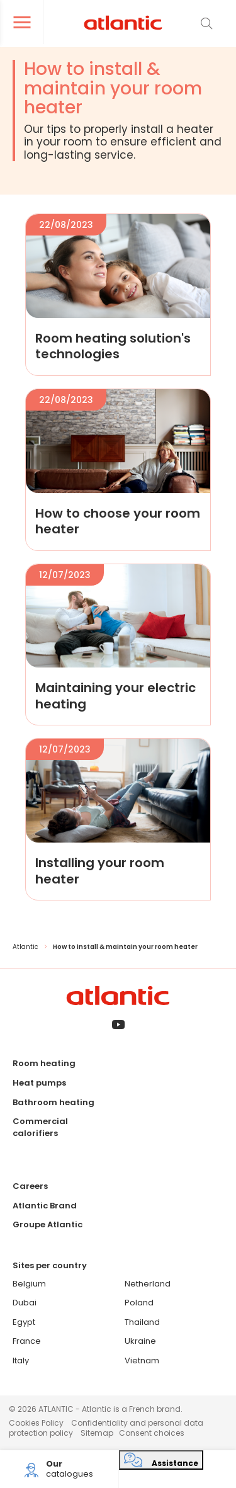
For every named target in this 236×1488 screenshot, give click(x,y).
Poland (139, 1303)
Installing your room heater (99, 870)
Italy (21, 1360)
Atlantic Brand (45, 1206)
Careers (30, 1186)
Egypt (24, 1322)
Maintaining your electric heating (115, 695)
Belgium (29, 1284)
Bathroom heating (53, 1102)
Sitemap (97, 1433)
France (27, 1341)
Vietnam (142, 1360)
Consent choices (151, 1433)
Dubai (25, 1303)
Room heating (44, 1063)
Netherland (148, 1284)
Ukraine (140, 1341)
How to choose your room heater (117, 521)
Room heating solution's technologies (113, 346)
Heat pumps (39, 1083)
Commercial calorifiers (40, 1127)
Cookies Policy (36, 1422)
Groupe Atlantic (47, 1224)
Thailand (142, 1322)
